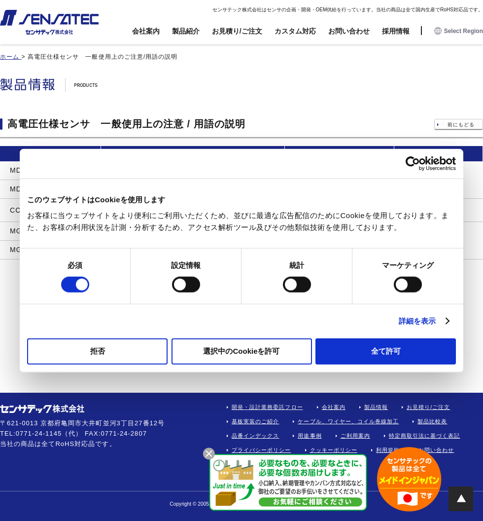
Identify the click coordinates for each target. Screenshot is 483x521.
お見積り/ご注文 (237, 31)
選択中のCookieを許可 (241, 350)
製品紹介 (186, 31)
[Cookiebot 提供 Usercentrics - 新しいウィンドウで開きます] (413, 163)
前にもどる (461, 124)
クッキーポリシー (333, 450)
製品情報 (376, 407)
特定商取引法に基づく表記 (424, 436)
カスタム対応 (295, 31)
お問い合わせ (349, 31)
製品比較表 (432, 421)
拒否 (97, 350)
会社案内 (146, 31)
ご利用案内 (355, 436)
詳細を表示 (417, 321)
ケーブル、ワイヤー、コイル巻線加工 (348, 421)
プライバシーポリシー (261, 450)
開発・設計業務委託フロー (267, 407)
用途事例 (309, 436)
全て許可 (386, 350)
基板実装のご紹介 (255, 421)
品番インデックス (255, 436)
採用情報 (396, 31)
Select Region (458, 31)
